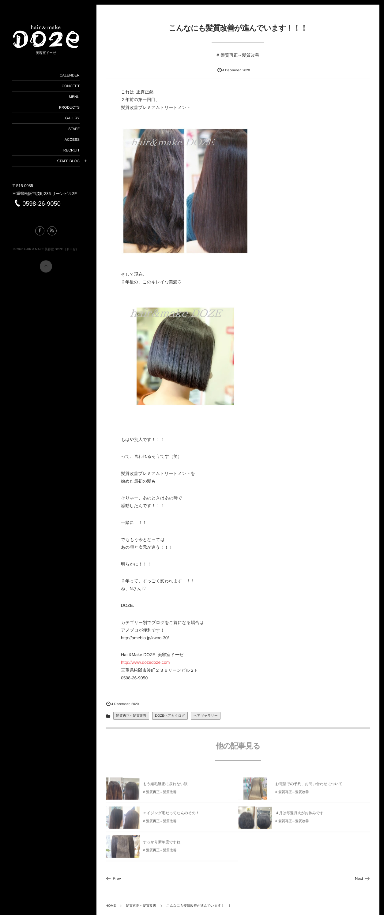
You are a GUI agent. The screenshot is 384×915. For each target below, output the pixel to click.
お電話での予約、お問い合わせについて (308, 786)
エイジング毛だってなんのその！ (171, 815)
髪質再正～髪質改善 (239, 55)
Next (362, 878)
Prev (113, 878)
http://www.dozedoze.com (145, 662)
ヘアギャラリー (206, 716)
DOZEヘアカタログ (170, 716)
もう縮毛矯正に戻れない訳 (165, 786)
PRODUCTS (69, 107)
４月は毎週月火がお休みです (299, 815)
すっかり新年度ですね (161, 844)
